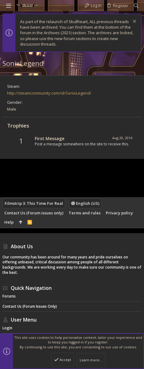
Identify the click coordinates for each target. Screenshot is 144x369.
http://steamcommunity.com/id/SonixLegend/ (49, 93)
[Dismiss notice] (133, 22)
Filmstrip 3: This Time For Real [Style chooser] (34, 203)
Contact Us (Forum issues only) (33, 213)
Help (9, 222)
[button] (8, 5)
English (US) (85, 203)
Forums (9, 296)
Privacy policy (119, 213)
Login (7, 327)
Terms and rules (85, 213)
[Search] (136, 5)
